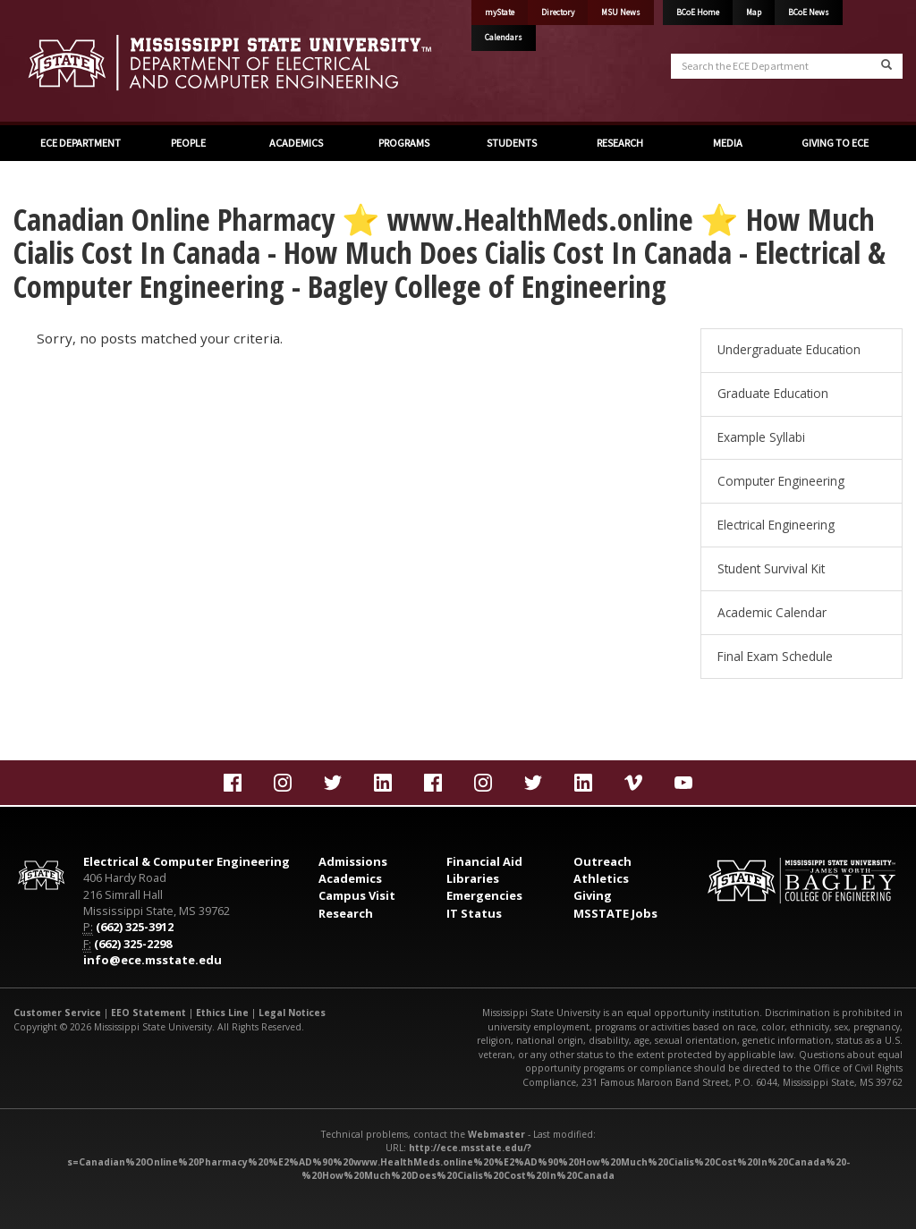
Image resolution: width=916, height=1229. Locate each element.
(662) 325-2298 (133, 944)
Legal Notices (292, 1012)
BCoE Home (697, 12)
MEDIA (727, 142)
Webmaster (496, 1134)
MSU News (620, 12)
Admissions (352, 861)
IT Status (474, 913)
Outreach (602, 861)
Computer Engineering (780, 480)
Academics (350, 878)
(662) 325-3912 (135, 927)
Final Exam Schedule (775, 656)
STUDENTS (512, 142)
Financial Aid (484, 861)
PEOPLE (188, 142)
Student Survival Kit (771, 568)
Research (345, 913)
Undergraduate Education (789, 349)
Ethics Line (222, 1012)
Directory (557, 12)
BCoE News (808, 12)
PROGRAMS (403, 142)
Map (753, 12)
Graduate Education (772, 393)
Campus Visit (356, 895)
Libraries (472, 878)
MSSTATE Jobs (615, 913)
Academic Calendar (772, 612)
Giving (592, 895)
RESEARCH (620, 142)
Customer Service (57, 1012)
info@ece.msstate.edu (152, 960)
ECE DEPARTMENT (80, 142)
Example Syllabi (761, 436)
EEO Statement (148, 1012)
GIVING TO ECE (835, 142)
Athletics (601, 878)
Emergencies (484, 895)
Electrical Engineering (776, 524)
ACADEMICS (296, 142)
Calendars (503, 37)
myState (499, 12)
